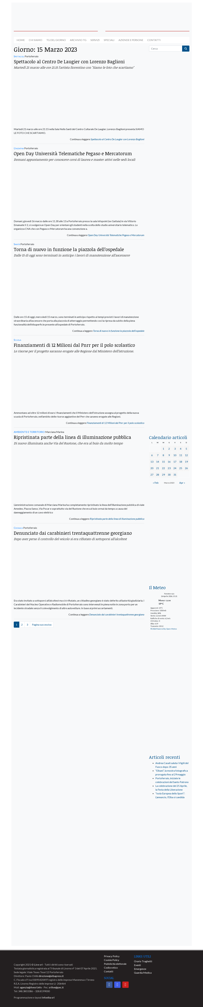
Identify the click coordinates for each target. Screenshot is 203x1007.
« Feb (156, 482)
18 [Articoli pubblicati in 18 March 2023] (180, 461)
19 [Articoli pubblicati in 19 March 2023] (186, 461)
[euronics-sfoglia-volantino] (169, 196)
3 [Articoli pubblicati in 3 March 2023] (175, 448)
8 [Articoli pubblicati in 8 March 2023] (163, 455)
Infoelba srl (48, 997)
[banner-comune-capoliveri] (169, 910)
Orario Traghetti (143, 961)
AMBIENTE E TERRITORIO (29, 431)
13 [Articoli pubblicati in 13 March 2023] (151, 461)
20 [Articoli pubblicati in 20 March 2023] (151, 468)
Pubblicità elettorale (115, 963)
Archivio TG (78, 39)
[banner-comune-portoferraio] (169, 924)
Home (21, 39)
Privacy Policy (111, 956)
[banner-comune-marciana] (169, 938)
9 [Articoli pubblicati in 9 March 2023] (169, 455)
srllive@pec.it (56, 987)
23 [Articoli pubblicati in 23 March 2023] (169, 468)
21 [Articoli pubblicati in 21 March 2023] (157, 468)
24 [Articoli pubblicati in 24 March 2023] (174, 468)
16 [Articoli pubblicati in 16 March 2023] (169, 461)
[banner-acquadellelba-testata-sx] (34, 13)
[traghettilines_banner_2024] (169, 129)
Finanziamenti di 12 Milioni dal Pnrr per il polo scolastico (74, 345)
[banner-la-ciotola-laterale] (169, 306)
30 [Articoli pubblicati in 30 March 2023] (169, 474)
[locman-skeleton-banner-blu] (169, 378)
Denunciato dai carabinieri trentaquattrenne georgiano (73, 533)
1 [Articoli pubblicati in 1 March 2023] (163, 448)
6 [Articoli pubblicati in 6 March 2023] (152, 455)
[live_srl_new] (169, 817)
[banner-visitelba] (169, 841)
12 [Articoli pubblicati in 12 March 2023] (186, 455)
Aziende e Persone (131, 39)
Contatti (154, 39)
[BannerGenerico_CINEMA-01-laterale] (169, 233)
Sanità (17, 244)
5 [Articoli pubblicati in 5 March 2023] (186, 448)
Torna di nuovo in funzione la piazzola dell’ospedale (69, 249)
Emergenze (140, 968)
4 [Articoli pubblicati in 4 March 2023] (180, 448)
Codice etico (111, 967)
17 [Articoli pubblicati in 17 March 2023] (174, 461)
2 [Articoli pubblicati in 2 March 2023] (169, 448)
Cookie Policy (111, 959)
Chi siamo (35, 39)
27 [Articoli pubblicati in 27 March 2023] (151, 474)
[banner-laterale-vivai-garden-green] (169, 688)
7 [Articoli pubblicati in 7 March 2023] (157, 455)
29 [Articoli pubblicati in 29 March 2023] (163, 474)
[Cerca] (165, 49)
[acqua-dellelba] (169, 417)
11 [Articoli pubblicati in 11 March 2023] (180, 455)
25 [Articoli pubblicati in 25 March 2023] (180, 468)
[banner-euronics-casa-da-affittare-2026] (169, 518)
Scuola (17, 339)
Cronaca (18, 527)
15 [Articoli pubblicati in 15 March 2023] (163, 461)
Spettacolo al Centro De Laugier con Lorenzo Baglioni (69, 61)
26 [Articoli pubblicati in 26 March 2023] (186, 468)
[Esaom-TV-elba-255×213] (169, 567)
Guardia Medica (143, 972)
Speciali (109, 39)
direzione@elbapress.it (51, 975)
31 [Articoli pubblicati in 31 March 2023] (174, 474)
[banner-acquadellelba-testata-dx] (169, 13)
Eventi (137, 964)
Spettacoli (19, 56)
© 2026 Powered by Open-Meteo (163, 629)
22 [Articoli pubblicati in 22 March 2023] (163, 468)
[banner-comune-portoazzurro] (169, 896)
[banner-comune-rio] (169, 868)
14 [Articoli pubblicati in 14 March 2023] (157, 461)
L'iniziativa (19, 148)
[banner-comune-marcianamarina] (169, 855)
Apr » (182, 482)
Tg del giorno (56, 39)
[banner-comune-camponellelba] (169, 882)
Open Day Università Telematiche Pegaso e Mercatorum (73, 153)
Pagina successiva (41, 624)
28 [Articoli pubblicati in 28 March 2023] (157, 474)
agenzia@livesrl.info (31, 987)
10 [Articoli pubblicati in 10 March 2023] (174, 455)
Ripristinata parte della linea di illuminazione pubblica (72, 437)
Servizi (95, 39)
